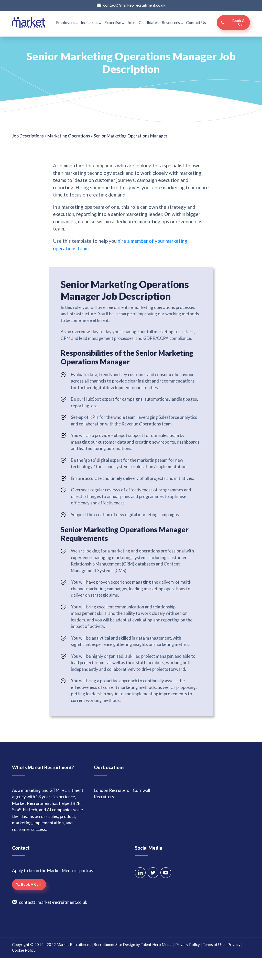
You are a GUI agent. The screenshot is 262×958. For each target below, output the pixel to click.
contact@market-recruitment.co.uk (134, 5)
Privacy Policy (187, 944)
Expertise (114, 22)
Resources (172, 22)
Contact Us (196, 22)
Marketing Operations (68, 135)
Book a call (238, 22)
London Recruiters (111, 790)
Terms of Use (214, 944)
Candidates (149, 22)
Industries (91, 22)
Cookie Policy (24, 950)
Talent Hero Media (156, 944)
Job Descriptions (28, 135)
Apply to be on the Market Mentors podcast (53, 870)
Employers (67, 22)
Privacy (234, 944)
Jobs (131, 22)
